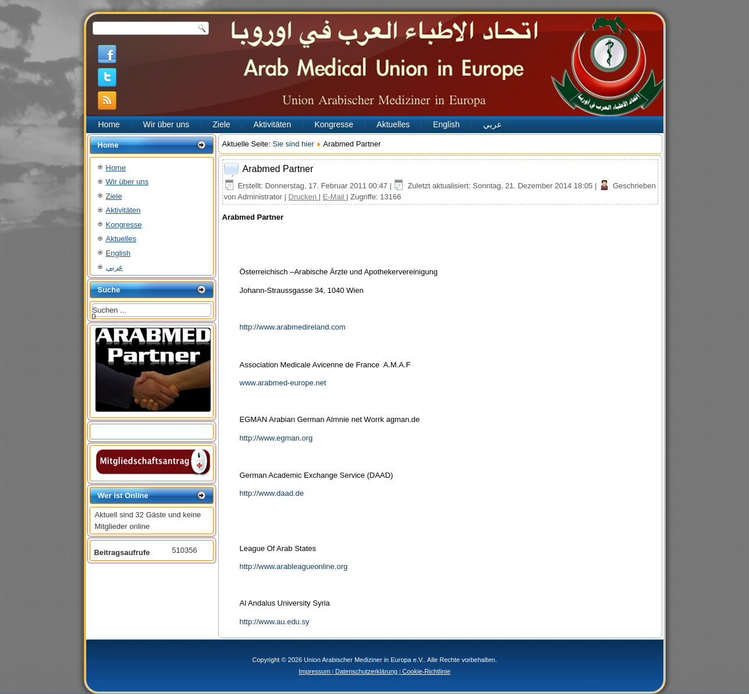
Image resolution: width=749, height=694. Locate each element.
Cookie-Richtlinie (425, 671)
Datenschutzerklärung (366, 671)
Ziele (221, 124)
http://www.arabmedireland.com (293, 327)
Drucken (304, 196)
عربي (492, 124)
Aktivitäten (273, 124)
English (446, 124)
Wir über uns (166, 124)
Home (109, 124)
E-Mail (334, 196)
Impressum (315, 671)
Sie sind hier (293, 143)
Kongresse (333, 124)
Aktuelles (393, 124)
